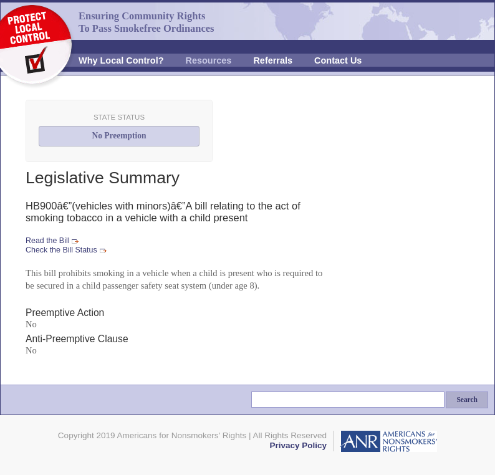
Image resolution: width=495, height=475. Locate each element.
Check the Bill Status (61, 250)
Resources (209, 60)
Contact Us (338, 60)
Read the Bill (47, 240)
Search (467, 399)
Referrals (272, 60)
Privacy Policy (298, 445)
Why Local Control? (121, 60)
